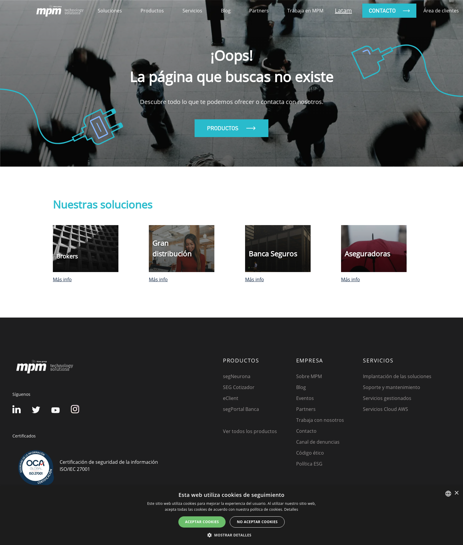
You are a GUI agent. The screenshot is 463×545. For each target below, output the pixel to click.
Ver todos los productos (250, 431)
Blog (226, 10)
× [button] (456, 493)
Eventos (305, 398)
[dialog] (231, 515)
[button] (231, 535)
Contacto (306, 431)
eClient (230, 398)
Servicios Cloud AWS (385, 409)
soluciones (110, 10)
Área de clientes (441, 10)
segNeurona (236, 376)
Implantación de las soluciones (397, 376)
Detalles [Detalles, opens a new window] (291, 509)
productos (152, 10)
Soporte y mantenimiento (391, 387)
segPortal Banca (241, 409)
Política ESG (309, 464)
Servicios (192, 10)
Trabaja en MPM (305, 10)
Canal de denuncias (318, 442)
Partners (259, 10)
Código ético (310, 453)
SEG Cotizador (239, 387)
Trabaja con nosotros (320, 420)
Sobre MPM (309, 376)
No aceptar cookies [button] (257, 521)
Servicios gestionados (387, 398)
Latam (343, 10)
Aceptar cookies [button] (202, 521)
